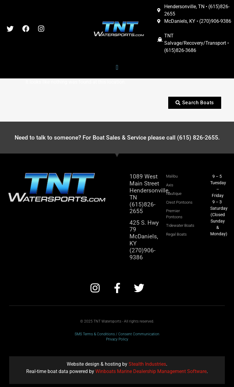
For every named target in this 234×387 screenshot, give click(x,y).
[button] (117, 68)
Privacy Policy (117, 339)
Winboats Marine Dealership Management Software (151, 371)
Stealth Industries (147, 364)
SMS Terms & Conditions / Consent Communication (117, 334)
